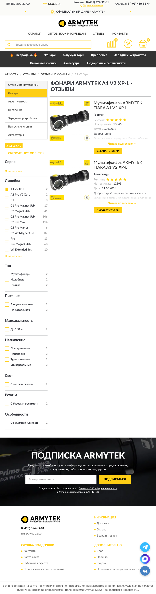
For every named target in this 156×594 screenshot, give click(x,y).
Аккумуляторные (22, 304)
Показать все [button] (13, 171)
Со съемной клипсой (24, 422)
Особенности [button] (16, 414)
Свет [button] (9, 376)
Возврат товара (107, 535)
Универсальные (21, 365)
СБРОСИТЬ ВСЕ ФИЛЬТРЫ (26, 153)
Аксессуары (71, 63)
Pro (13, 238)
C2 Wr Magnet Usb (22, 233)
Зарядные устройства (130, 55)
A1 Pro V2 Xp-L (20, 194)
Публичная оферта (36, 563)
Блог (100, 551)
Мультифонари (20, 274)
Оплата (101, 529)
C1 (12, 200)
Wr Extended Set (21, 249)
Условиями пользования (73, 492)
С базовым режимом (24, 403)
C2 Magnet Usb (20, 211)
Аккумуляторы (73, 55)
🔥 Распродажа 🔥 (23, 55)
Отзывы (99, 33)
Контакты (120, 33)
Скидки (101, 563)
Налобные (17, 279)
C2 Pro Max (18, 222)
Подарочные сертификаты (106, 63)
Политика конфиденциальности (118, 569)
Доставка (103, 523)
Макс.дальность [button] (19, 321)
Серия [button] (10, 162)
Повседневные (20, 348)
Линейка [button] (12, 181)
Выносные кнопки (43, 63)
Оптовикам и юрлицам (67, 33)
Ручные (15, 285)
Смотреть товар (108, 151)
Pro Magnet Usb (21, 244)
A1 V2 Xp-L (18, 189)
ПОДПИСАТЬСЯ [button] (115, 479)
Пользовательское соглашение (44, 569)
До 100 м (17, 329)
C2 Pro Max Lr (19, 227)
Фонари (50, 55)
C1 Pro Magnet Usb (23, 205)
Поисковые (18, 354)
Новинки (102, 557)
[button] (91, 5)
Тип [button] (8, 265)
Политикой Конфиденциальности (98, 488)
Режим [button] (11, 395)
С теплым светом (22, 384)
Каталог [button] (34, 33)
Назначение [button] (15, 340)
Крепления (99, 55)
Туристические (20, 359)
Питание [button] (12, 296)
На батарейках (20, 310)
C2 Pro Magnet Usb (23, 216)
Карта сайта (31, 557)
